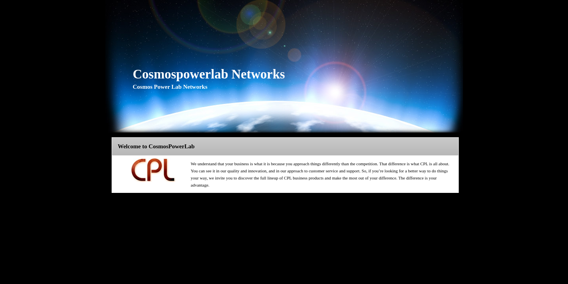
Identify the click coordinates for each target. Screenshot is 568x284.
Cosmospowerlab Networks (209, 74)
